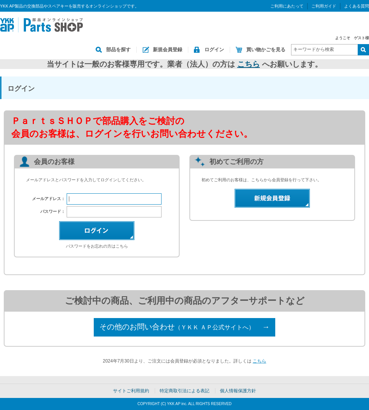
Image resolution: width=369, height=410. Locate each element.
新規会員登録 (167, 49)
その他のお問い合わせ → (184, 327)
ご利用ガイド (323, 6)
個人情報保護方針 (238, 390)
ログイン (214, 49)
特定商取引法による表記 (184, 390)
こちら (248, 64)
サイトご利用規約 (131, 390)
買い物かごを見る (265, 49)
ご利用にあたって (286, 6)
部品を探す (118, 49)
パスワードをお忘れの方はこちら (97, 246)
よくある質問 (356, 6)
